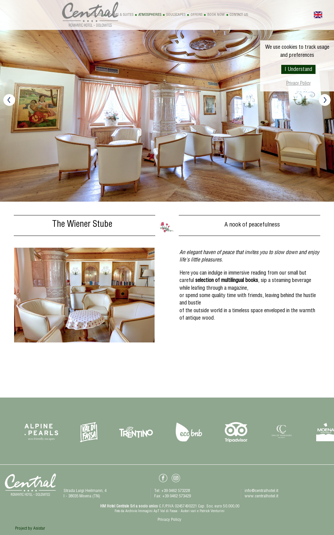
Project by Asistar (30, 529)
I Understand (298, 70)
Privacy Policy (298, 84)
